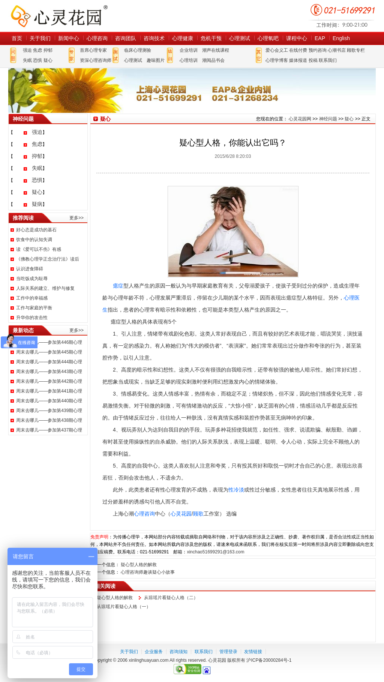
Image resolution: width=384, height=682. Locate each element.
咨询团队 (125, 38)
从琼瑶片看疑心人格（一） (124, 606)
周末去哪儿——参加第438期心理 (49, 420)
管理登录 (228, 651)
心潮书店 (337, 50)
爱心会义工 (277, 50)
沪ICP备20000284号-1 (268, 660)
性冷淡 (236, 490)
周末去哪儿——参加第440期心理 (49, 400)
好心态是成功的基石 (36, 229)
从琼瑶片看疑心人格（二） (171, 597)
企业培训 (189, 50)
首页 (17, 38)
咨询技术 (154, 38)
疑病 (37, 204)
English (341, 38)
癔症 (118, 286)
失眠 (27, 60)
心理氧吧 (268, 38)
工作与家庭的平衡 (34, 307)
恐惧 (37, 60)
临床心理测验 (137, 50)
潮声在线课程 (215, 50)
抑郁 (48, 50)
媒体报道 (298, 60)
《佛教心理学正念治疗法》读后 (47, 259)
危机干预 (211, 38)
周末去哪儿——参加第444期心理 (49, 361)
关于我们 (40, 38)
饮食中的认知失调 (34, 239)
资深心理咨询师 (95, 60)
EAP (320, 38)
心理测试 (239, 38)
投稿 (313, 60)
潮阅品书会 (213, 60)
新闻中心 (68, 38)
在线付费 (298, 50)
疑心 (48, 60)
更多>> (76, 217)
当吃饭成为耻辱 (32, 278)
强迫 (27, 50)
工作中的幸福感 (32, 298)
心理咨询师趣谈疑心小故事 (148, 572)
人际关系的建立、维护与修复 (45, 288)
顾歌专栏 (356, 50)
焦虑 (37, 50)
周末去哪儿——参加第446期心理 (49, 342)
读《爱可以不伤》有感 (38, 249)
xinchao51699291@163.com (215, 552)
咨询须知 (179, 651)
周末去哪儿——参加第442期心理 (49, 381)
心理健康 (182, 38)
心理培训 (189, 60)
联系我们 (328, 60)
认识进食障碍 (29, 268)
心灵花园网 (59, 16)
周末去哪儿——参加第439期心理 (49, 410)
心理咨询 (97, 38)
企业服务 (154, 651)
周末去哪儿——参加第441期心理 (49, 391)
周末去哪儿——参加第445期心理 (49, 352)
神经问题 (328, 118)
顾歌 (198, 514)
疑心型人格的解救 (139, 564)
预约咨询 (318, 50)
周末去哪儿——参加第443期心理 (49, 371)
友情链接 (253, 651)
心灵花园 (181, 514)
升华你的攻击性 (32, 317)
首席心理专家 (93, 50)
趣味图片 (156, 60)
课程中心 (296, 38)
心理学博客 (277, 60)
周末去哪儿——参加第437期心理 (49, 430)
